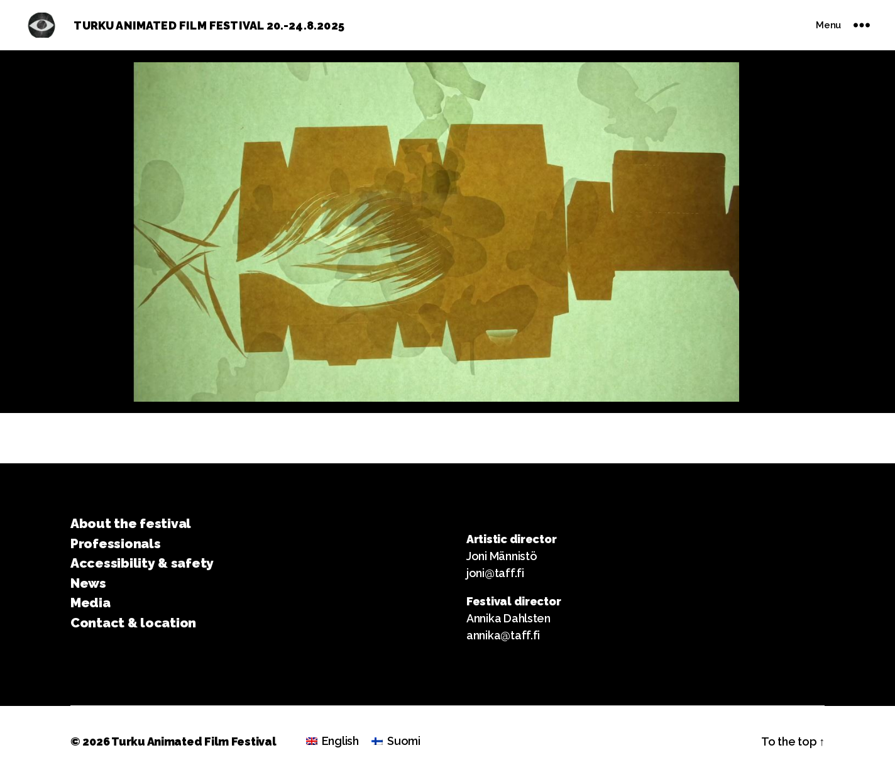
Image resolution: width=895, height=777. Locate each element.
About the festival (130, 523)
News (88, 583)
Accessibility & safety (142, 563)
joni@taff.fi (495, 573)
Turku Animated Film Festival (193, 741)
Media (90, 602)
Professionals (115, 543)
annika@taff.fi (503, 635)
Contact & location (133, 623)
